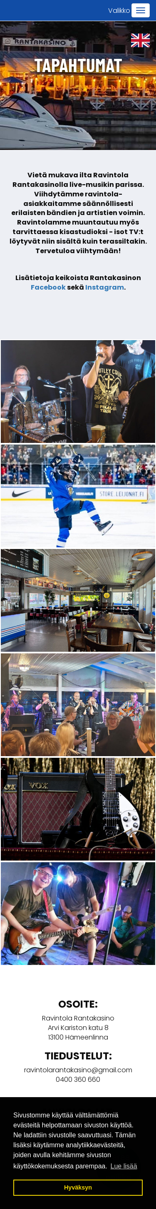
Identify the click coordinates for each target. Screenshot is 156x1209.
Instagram (104, 287)
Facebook (48, 287)
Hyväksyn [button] (78, 1187)
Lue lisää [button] (124, 1166)
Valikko (119, 10)
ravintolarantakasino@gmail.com (78, 1070)
